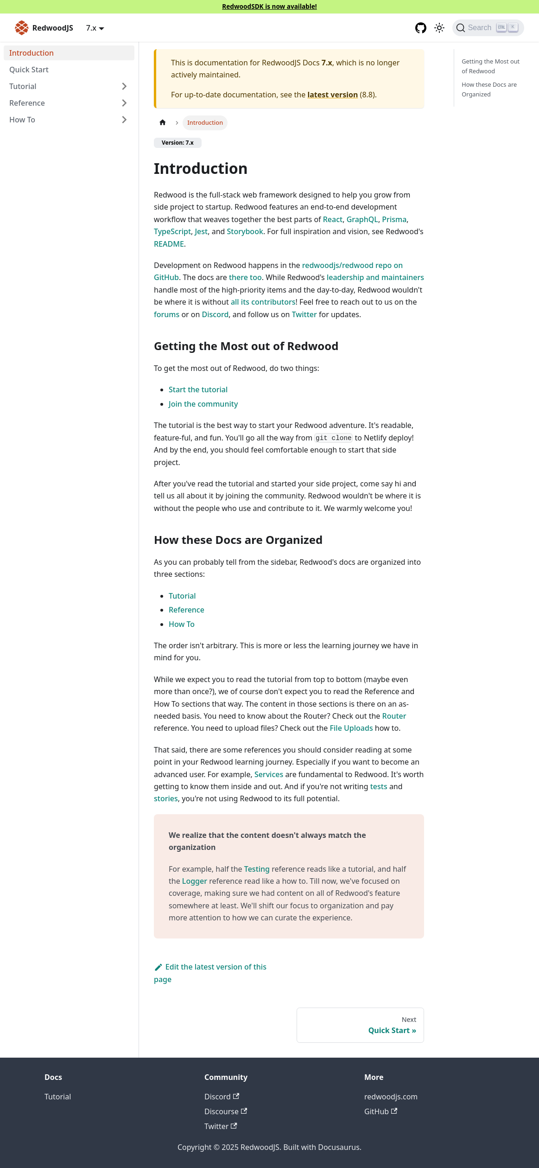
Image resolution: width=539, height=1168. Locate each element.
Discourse (225, 1111)
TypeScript (172, 231)
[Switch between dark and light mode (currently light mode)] (439, 27)
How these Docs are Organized (489, 89)
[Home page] (162, 122)
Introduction (31, 53)
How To (22, 120)
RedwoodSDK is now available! (269, 6)
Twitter (304, 314)
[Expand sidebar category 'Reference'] (124, 103)
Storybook (245, 231)
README (169, 244)
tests (378, 786)
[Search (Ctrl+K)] (488, 27)
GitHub (380, 1111)
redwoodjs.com (391, 1096)
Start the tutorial (198, 389)
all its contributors (263, 302)
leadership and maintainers (375, 277)
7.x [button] (91, 28)
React (332, 219)
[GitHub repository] (421, 27)
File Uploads (351, 728)
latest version (332, 94)
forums (166, 314)
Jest (201, 231)
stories (166, 798)
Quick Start (29, 69)
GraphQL (362, 219)
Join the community (203, 404)
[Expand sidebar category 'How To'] (124, 119)
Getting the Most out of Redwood (491, 66)
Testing (257, 869)
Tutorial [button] (23, 86)
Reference (27, 103)
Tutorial (182, 596)
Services (268, 774)
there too (245, 277)
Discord (215, 314)
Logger (194, 881)
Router (394, 716)
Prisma (394, 219)
